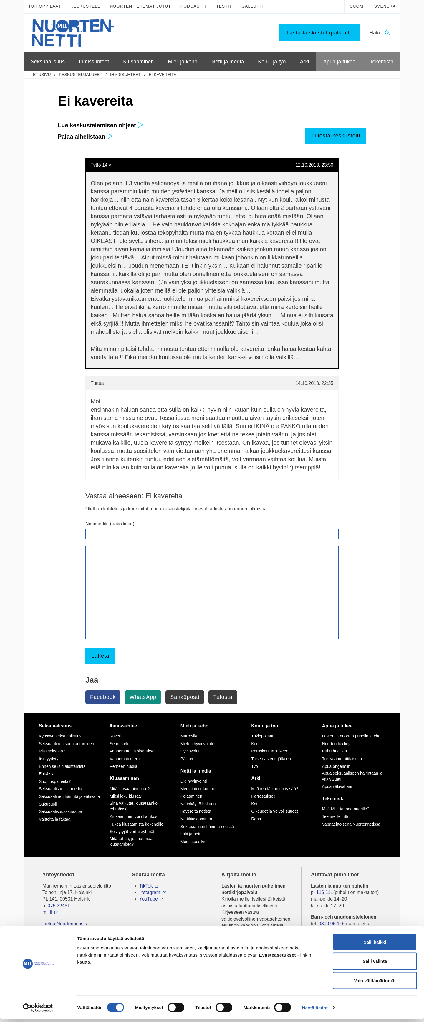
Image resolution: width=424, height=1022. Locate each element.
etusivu (42, 74)
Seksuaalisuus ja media (60, 788)
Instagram (149, 892)
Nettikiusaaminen (196, 818)
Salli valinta (375, 964)
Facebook (103, 697)
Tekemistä (333, 798)
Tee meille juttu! (336, 816)
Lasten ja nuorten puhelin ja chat (352, 736)
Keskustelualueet (80, 74)
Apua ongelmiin (336, 766)
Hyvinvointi (190, 751)
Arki (255, 778)
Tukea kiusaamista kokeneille (136, 824)
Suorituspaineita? (55, 781)
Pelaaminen (191, 796)
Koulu (256, 743)
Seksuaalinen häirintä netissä (207, 826)
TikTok (146, 885)
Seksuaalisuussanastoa (60, 811)
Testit (224, 6)
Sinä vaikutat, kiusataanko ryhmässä (134, 806)
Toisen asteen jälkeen (271, 758)
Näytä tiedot (315, 1010)
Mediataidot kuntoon (199, 788)
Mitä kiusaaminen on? (130, 788)
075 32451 (59, 905)
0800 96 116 (332, 923)
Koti (254, 803)
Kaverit (116, 736)
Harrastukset (262, 796)
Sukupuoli (48, 804)
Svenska (385, 6)
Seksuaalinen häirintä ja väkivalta (69, 796)
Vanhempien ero (125, 758)
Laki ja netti (190, 834)
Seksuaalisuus (55, 725)
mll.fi (47, 912)
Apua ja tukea (337, 725)
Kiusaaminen (124, 778)
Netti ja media (195, 770)
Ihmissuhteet (125, 74)
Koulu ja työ (264, 725)
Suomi (357, 6)
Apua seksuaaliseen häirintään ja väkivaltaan (352, 776)
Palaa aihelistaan (85, 136)
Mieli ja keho (194, 725)
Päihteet (188, 758)
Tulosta (222, 697)
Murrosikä (189, 736)
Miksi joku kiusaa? (126, 796)
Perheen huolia (123, 766)
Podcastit (193, 6)
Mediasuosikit (193, 841)
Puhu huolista (334, 751)
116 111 (324, 892)
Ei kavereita (162, 74)
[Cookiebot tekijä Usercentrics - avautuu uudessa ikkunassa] (38, 1010)
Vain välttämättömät (375, 983)
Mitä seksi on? (52, 751)
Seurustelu (119, 743)
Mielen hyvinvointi (196, 743)
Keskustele (85, 6)
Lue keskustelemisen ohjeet (100, 125)
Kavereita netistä (195, 811)
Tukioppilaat (44, 6)
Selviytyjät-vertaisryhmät (132, 831)
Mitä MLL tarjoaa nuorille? (346, 808)
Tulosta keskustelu (335, 136)
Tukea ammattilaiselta (342, 758)
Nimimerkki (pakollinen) (109, 523)
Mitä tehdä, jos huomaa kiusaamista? (131, 841)
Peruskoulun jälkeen (269, 751)
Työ (254, 766)
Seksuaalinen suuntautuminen (66, 743)
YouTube (148, 898)
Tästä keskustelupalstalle (319, 33)
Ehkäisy (46, 773)
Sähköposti (184, 697)
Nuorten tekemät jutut (140, 6)
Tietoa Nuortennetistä (64, 923)
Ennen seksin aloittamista (62, 766)
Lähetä (100, 656)
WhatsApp (143, 697)
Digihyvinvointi (193, 781)
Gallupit (252, 6)
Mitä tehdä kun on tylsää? (274, 788)
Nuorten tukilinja (337, 743)
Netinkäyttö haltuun (198, 803)
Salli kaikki (375, 944)
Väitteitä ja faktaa (54, 819)
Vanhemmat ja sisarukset (132, 751)
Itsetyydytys (49, 758)
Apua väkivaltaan (338, 786)
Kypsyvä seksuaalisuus (60, 736)
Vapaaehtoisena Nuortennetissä (351, 824)
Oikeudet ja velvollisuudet (274, 811)
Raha (256, 818)
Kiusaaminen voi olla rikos (133, 816)
